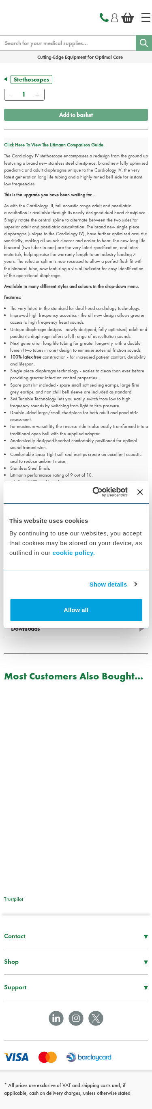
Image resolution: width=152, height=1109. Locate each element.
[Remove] (10, 94)
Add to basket (76, 114)
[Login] (114, 16)
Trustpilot (13, 899)
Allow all (76, 609)
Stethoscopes (31, 79)
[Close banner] (140, 492)
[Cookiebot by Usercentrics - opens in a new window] (95, 492)
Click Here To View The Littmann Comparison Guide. (54, 145)
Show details (108, 584)
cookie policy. (73, 552)
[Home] (146, 17)
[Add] (37, 94)
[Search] (144, 43)
